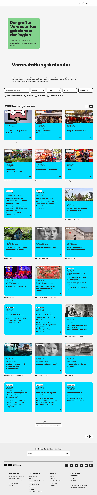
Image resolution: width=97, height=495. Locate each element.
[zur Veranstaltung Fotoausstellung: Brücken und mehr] (79, 358)
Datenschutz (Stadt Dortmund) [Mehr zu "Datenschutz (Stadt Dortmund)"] (78, 485)
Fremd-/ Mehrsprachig (55, 96)
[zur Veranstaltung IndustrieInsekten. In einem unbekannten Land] (79, 203)
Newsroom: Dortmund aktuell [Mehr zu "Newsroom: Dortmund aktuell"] (16, 481)
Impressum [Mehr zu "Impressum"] (73, 480)
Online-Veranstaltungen (13, 96)
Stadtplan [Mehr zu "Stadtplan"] (52, 478)
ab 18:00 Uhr (40, 96)
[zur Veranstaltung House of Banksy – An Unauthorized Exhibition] (79, 242)
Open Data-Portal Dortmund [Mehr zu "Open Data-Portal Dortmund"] (57, 481)
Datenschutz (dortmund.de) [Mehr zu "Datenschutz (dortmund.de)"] (77, 483)
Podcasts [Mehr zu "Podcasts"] (31, 489)
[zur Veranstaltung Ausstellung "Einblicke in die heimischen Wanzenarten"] (18, 242)
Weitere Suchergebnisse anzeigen (48, 425)
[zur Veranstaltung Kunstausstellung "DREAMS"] (48, 242)
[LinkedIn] (91, 465)
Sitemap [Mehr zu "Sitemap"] (52, 476)
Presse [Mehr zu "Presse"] (31, 478)
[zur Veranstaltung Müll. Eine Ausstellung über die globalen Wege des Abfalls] (48, 281)
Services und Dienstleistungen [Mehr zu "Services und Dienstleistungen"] (16, 476)
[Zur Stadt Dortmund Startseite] (12, 3)
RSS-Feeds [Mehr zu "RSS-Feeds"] (53, 485)
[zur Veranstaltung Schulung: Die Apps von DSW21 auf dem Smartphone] (18, 203)
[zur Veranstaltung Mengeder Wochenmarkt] (79, 125)
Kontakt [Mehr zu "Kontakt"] (72, 478)
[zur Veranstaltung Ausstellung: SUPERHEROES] (18, 281)
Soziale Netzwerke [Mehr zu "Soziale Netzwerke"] (34, 484)
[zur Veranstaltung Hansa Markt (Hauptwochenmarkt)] (18, 164)
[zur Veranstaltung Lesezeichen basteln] (79, 397)
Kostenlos (29, 96)
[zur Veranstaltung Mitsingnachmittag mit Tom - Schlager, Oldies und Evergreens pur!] (18, 397)
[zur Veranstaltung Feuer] (79, 164)
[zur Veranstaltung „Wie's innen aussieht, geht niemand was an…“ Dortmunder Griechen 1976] (79, 319)
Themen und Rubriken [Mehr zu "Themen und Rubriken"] (14, 478)
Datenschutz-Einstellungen (77, 487)
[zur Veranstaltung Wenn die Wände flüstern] (18, 319)
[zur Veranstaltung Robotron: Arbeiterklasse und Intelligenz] (79, 281)
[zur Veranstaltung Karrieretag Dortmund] (48, 203)
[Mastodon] (76, 465)
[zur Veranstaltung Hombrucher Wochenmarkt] (48, 164)
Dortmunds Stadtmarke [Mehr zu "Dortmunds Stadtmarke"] (35, 491)
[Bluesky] (81, 465)
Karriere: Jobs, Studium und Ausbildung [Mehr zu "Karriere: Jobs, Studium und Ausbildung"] (36, 481)
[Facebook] (66, 465)
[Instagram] (71, 465)
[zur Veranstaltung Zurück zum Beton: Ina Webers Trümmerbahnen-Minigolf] (48, 319)
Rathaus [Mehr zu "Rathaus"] (11, 485)
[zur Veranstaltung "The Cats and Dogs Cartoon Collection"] (18, 125)
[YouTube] (86, 465)
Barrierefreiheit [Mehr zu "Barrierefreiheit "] (54, 483)
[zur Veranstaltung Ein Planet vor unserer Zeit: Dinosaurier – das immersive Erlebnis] (18, 358)
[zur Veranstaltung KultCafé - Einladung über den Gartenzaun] (48, 397)
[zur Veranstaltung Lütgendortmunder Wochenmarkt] (48, 125)
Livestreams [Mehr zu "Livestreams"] (32, 487)
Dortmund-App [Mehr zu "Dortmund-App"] (33, 476)
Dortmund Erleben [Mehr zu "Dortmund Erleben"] (13, 483)
